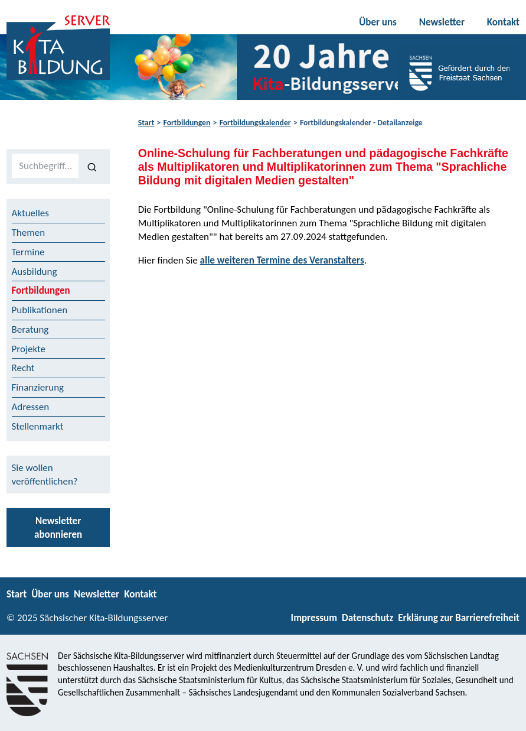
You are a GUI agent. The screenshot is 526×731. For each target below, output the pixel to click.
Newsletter (442, 22)
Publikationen (40, 310)
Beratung (30, 329)
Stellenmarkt (38, 426)
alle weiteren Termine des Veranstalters (282, 260)
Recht (23, 368)
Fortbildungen (187, 123)
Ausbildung (34, 271)
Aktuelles (30, 213)
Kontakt (503, 22)
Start (146, 123)
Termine (28, 252)
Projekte (29, 349)
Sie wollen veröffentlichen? (45, 475)
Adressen (31, 407)
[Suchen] (92, 166)
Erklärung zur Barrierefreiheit (459, 618)
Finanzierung (38, 387)
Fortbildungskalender (255, 123)
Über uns (378, 22)
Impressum (314, 618)
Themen (28, 232)
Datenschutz (367, 618)
